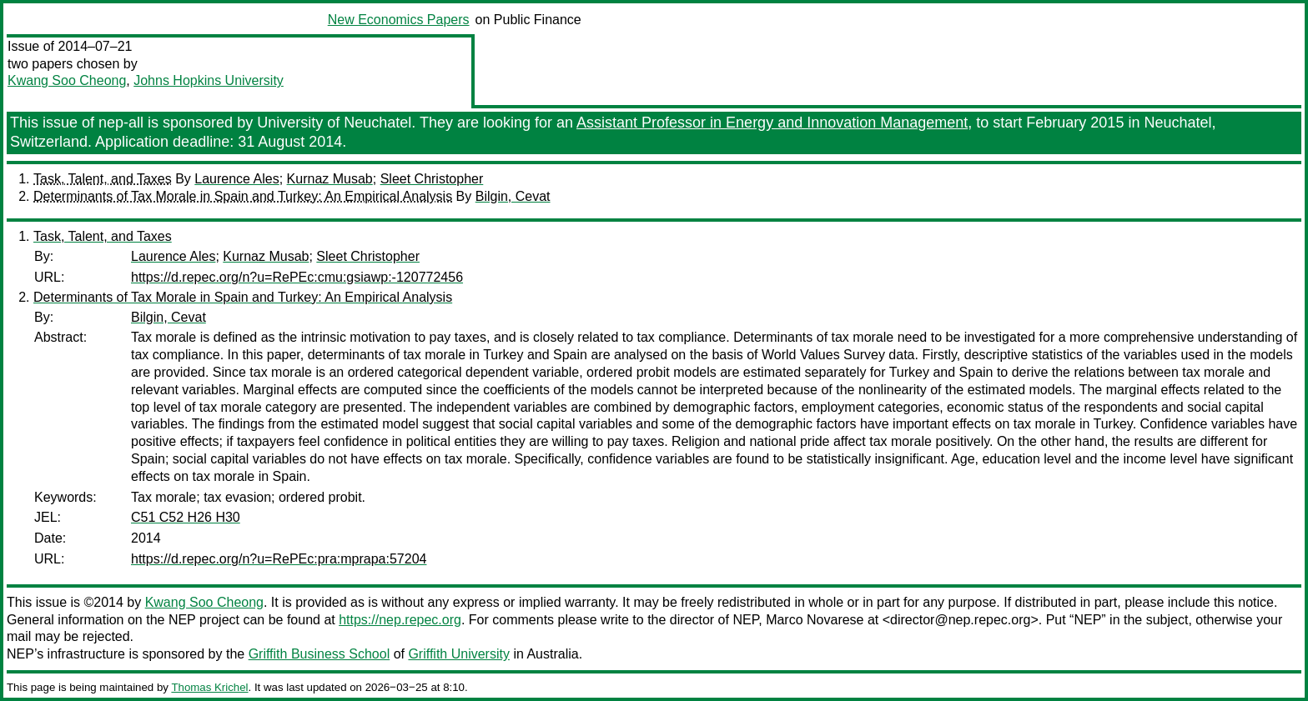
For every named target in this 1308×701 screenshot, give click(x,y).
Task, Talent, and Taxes (102, 179)
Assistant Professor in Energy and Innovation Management (772, 122)
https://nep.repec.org (400, 620)
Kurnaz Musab (330, 179)
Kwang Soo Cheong (67, 80)
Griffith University (459, 654)
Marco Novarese (814, 620)
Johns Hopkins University (208, 80)
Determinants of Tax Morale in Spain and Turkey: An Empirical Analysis (242, 196)
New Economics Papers (399, 20)
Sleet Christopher (432, 179)
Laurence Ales (236, 179)
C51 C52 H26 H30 (185, 517)
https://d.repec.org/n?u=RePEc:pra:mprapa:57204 (278, 559)
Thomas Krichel (209, 687)
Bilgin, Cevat (513, 196)
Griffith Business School (319, 654)
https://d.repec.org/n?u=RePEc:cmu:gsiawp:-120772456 (297, 277)
